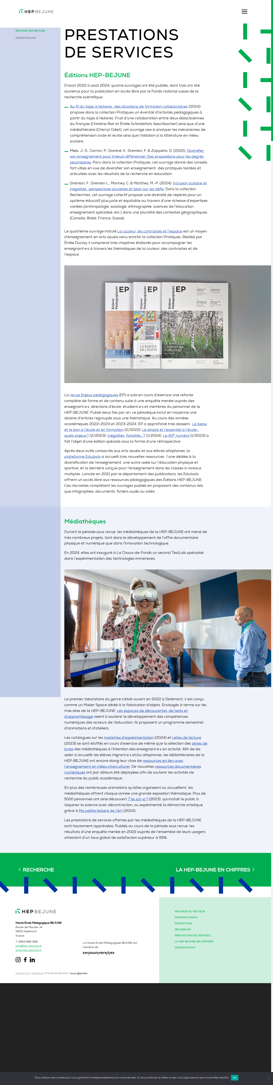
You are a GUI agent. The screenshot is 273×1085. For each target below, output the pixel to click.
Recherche (38, 924)
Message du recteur (193, 1012)
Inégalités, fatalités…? (145, 443)
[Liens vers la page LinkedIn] (36, 1060)
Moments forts (189, 1018)
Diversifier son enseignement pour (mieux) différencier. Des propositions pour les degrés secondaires (156, 167)
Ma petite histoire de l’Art (117, 821)
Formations (187, 1024)
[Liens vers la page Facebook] (29, 1060)
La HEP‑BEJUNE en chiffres (213, 924)
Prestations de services (196, 1036)
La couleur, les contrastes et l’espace (169, 245)
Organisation (188, 1049)
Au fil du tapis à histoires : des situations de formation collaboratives (147, 115)
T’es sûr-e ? (158, 809)
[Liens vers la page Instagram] (21, 1060)
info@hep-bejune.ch (32, 1047)
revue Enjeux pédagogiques (110, 401)
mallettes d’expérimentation (147, 745)
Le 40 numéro (197, 443)
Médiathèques (29, 38)
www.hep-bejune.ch (32, 1051)
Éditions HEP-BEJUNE (34, 31)
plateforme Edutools (99, 465)
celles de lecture (208, 745)
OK (234, 1077)
